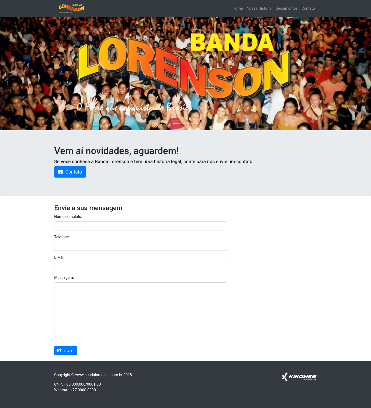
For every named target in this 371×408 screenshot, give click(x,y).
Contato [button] (70, 172)
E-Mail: (60, 257)
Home (238, 8)
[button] (28, 65)
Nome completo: (68, 216)
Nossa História (259, 8)
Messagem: (64, 277)
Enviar (65, 350)
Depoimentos (286, 8)
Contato (308, 8)
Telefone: (62, 237)
